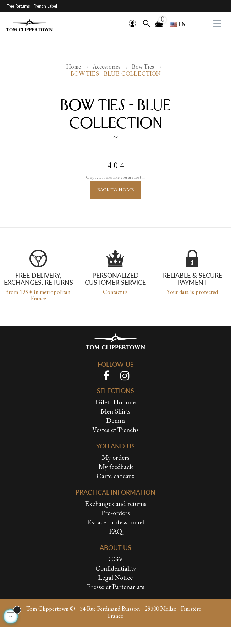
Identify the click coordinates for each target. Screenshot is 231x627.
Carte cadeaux (115, 477)
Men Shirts (116, 412)
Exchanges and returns (116, 504)
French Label (45, 6)
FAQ (115, 532)
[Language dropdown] (178, 24)
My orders (116, 458)
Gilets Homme (115, 403)
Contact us (115, 292)
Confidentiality (115, 569)
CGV (115, 560)
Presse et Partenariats (115, 587)
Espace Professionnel (115, 523)
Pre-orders (115, 514)
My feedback (116, 467)
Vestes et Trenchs (115, 430)
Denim (115, 421)
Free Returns (18, 6)
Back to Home (115, 190)
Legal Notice (115, 578)
